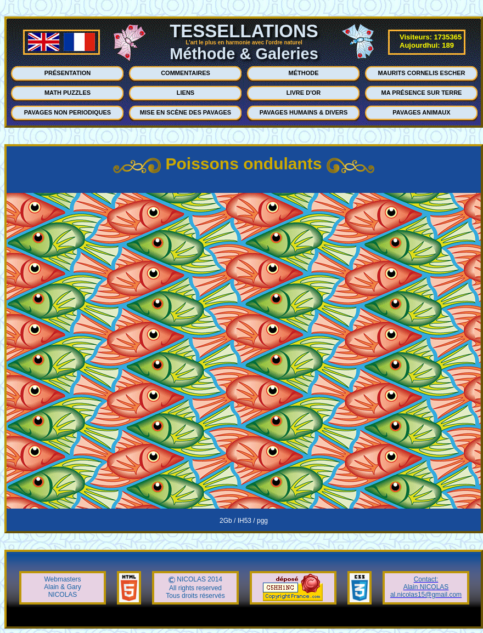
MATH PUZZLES (67, 92)
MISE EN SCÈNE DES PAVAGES (185, 112)
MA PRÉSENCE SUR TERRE (421, 92)
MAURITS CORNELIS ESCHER (421, 73)
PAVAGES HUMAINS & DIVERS (304, 112)
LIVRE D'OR (304, 92)
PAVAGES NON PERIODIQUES (67, 112)
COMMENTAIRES (185, 73)
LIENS (185, 92)
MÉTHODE (304, 73)
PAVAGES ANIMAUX (421, 112)
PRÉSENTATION (67, 73)
